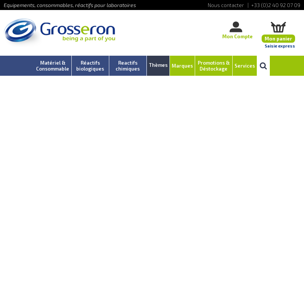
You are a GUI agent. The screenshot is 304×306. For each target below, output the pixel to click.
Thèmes (158, 65)
